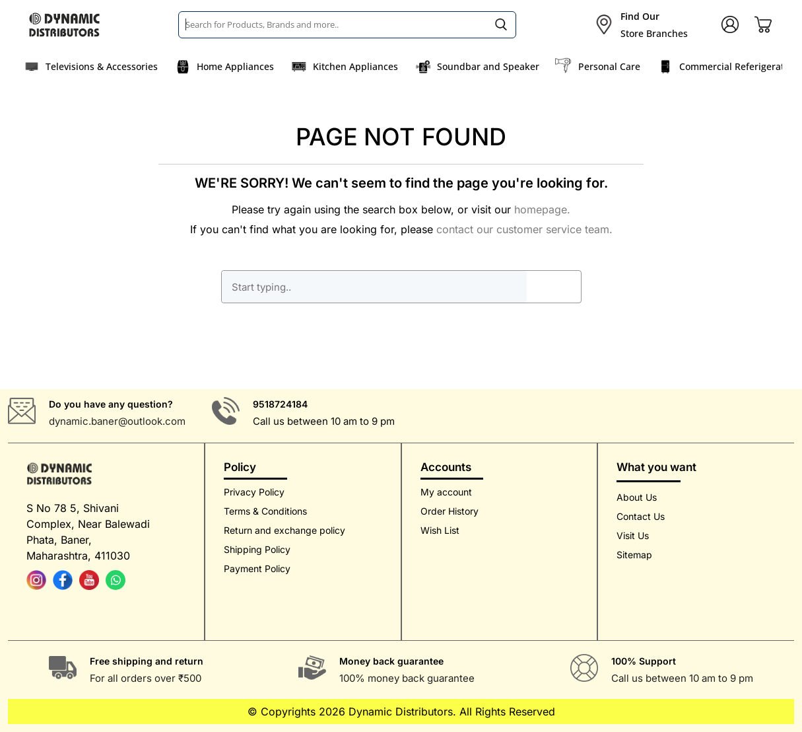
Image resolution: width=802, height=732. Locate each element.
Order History (449, 511)
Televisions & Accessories (102, 66)
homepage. (542, 209)
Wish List (439, 530)
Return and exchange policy (284, 530)
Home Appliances (235, 66)
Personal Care (609, 66)
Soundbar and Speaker (488, 66)
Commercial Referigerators (738, 66)
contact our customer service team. (524, 229)
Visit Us (633, 535)
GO (554, 286)
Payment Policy (257, 568)
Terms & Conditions (265, 511)
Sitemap (634, 554)
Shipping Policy (257, 549)
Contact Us (641, 516)
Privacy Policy (254, 491)
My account (446, 491)
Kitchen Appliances (355, 66)
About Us (637, 497)
